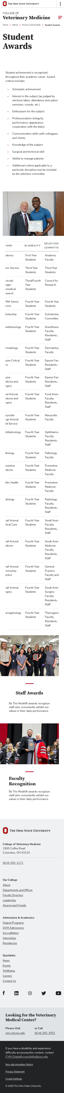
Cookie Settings (13, 1079)
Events (7, 965)
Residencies (10, 943)
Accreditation (11, 933)
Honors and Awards (31, 25)
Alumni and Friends (14, 905)
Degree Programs (13, 922)
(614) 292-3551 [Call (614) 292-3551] (45, 1033)
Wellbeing (9, 970)
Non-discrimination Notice (19, 1064)
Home (5, 25)
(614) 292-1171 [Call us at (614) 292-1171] (13, 863)
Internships (9, 938)
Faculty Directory (13, 895)
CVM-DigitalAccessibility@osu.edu (26, 1056)
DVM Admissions (13, 928)
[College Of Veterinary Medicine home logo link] (26, 16)
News (6, 960)
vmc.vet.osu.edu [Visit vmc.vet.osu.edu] (15, 1033)
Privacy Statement (15, 1072)
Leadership (9, 900)
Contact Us (9, 981)
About (15, 25)
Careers (7, 976)
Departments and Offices (18, 890)
